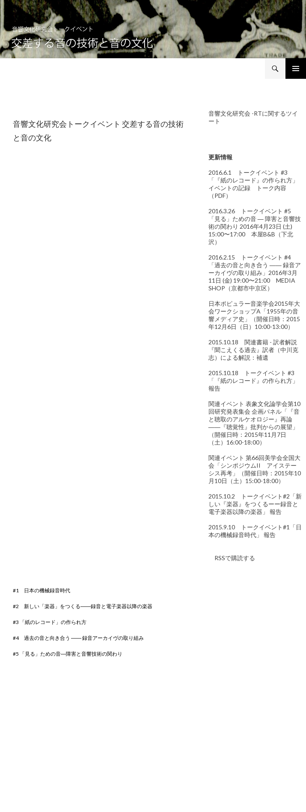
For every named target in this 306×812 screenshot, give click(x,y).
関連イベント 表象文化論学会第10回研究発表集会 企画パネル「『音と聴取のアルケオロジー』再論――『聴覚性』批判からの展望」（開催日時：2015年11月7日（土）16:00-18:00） (254, 423)
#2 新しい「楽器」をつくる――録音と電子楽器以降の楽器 (82, 606)
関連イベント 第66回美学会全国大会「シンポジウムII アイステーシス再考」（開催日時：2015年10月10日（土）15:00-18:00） (254, 469)
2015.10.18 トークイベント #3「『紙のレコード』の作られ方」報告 (253, 380)
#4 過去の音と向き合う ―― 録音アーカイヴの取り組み (78, 638)
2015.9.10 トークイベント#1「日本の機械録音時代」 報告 (255, 530)
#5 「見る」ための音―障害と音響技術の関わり (67, 654)
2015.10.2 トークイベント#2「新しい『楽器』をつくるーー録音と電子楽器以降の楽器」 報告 (255, 504)
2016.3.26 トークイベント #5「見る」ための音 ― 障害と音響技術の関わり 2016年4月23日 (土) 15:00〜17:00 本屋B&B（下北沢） (254, 226)
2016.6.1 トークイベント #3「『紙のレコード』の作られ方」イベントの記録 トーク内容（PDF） (253, 184)
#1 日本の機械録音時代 (41, 590)
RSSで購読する (231, 557)
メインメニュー (295, 68)
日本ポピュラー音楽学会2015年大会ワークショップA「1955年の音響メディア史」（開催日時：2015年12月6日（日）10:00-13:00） (254, 315)
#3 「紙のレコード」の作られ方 (49, 622)
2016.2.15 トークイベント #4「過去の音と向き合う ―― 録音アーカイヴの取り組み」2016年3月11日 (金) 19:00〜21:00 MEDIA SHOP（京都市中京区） (254, 273)
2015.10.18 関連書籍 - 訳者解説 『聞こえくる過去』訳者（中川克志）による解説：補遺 (253, 349)
